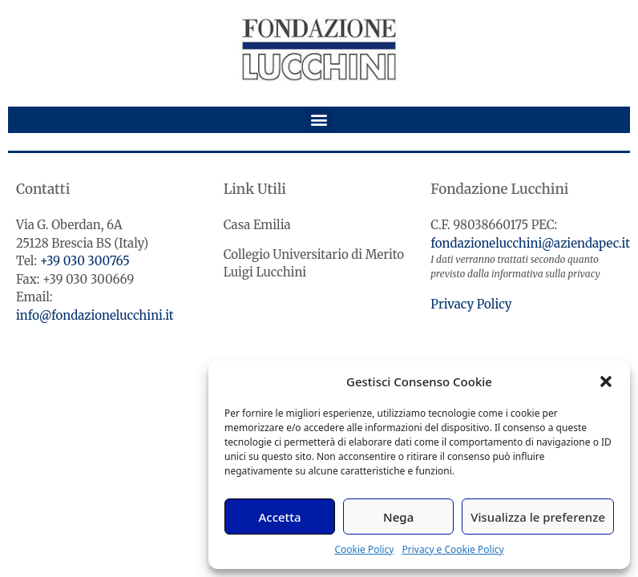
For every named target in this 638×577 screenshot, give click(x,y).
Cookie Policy (364, 549)
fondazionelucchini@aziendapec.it (530, 243)
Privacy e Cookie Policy (452, 549)
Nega (398, 517)
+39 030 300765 (85, 260)
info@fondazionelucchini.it (95, 315)
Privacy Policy (470, 304)
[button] (606, 381)
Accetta (279, 517)
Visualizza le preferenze (537, 517)
